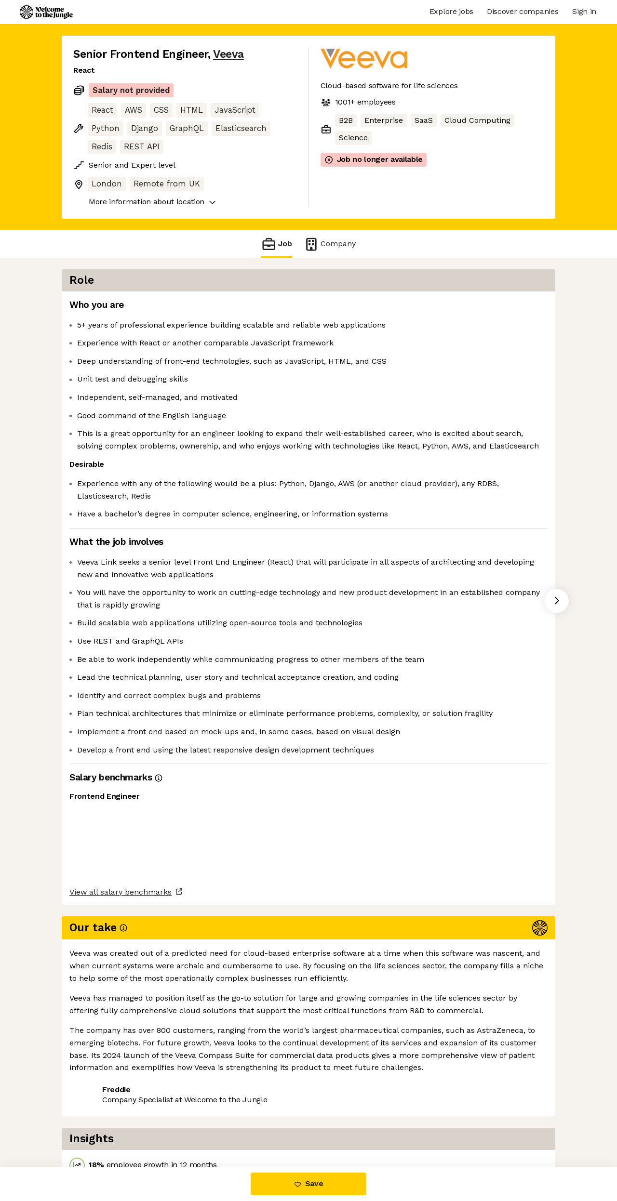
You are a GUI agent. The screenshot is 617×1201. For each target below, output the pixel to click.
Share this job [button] (99, 1126)
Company (330, 244)
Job (276, 244)
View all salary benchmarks (120, 1089)
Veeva (228, 54)
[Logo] (46, 12)
